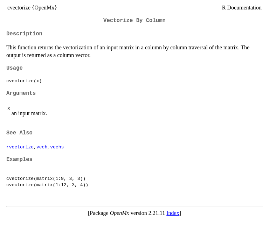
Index (172, 213)
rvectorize (20, 147)
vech (41, 147)
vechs (57, 147)
